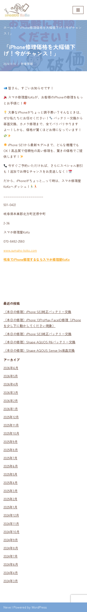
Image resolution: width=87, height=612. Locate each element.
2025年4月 (10, 482)
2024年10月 (11, 531)
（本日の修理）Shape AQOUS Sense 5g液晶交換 (39, 350)
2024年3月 (10, 580)
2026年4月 (10, 384)
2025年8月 (10, 449)
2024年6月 (10, 564)
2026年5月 (10, 376)
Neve (7, 607)
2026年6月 (10, 367)
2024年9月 (10, 540)
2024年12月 (11, 515)
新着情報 (27, 63)
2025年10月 (11, 433)
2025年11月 (11, 425)
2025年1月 (10, 507)
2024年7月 (10, 556)
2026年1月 (10, 408)
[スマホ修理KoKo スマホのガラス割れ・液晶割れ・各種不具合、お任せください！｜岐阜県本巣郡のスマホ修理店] (17, 10)
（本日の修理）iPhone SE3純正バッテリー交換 (37, 333)
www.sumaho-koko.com (20, 250)
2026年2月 (10, 400)
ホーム (8, 27)
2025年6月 (10, 466)
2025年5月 (10, 474)
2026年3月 (10, 392)
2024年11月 (11, 523)
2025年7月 (10, 458)
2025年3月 (10, 490)
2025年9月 (10, 441)
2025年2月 (10, 499)
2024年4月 (10, 572)
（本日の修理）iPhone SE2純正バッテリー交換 (37, 311)
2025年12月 (11, 417)
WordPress (39, 607)
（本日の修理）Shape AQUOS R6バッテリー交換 (39, 342)
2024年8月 (10, 548)
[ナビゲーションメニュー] (78, 10)
